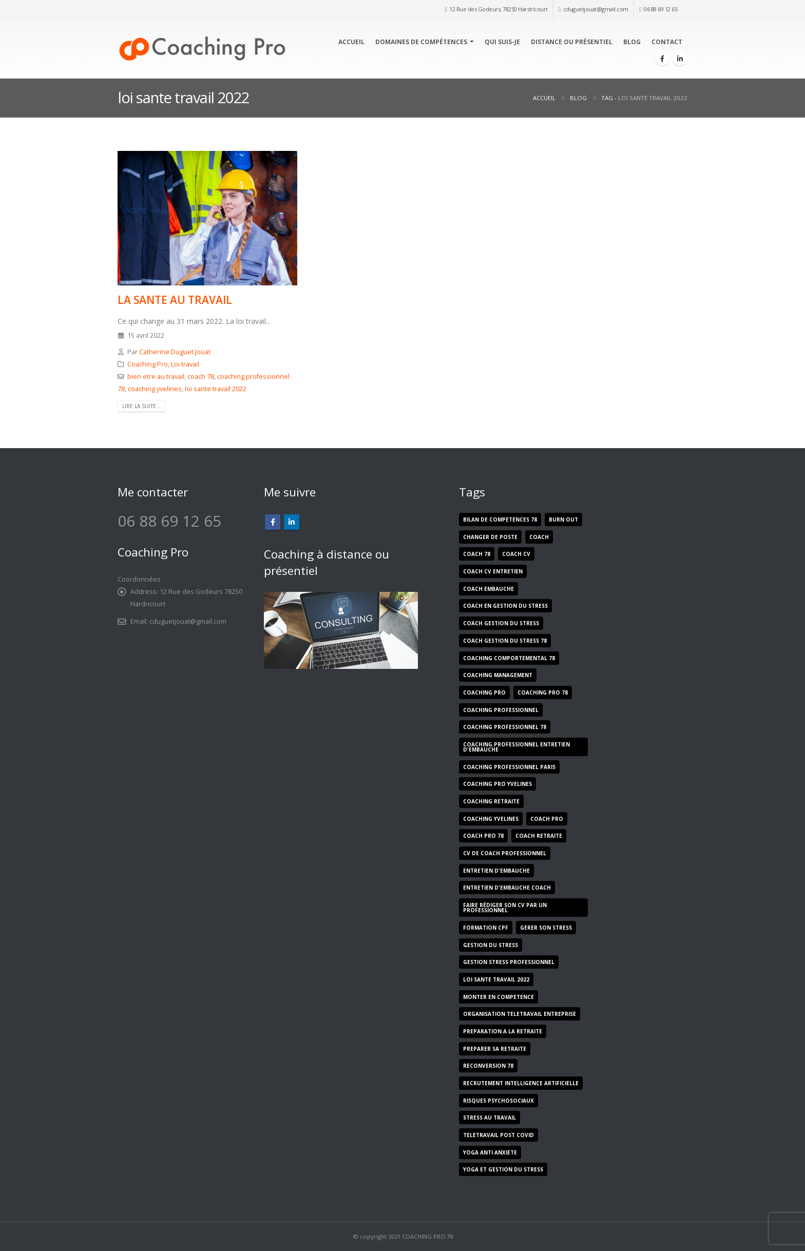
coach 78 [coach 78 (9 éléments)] (476, 553)
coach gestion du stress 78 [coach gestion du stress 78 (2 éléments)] (505, 640)
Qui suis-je (502, 41)
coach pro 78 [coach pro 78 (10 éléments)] (483, 835)
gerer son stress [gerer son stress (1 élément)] (546, 927)
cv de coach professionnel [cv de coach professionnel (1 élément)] (504, 853)
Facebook (272, 522)
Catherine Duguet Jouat (174, 352)
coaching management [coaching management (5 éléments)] (497, 675)
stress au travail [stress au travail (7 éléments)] (489, 1117)
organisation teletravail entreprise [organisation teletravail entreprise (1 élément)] (519, 1013)
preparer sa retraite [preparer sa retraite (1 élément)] (494, 1048)
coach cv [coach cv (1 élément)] (516, 553)
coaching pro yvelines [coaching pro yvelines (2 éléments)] (497, 783)
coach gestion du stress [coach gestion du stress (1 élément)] (501, 623)
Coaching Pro (147, 364)
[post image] (207, 218)
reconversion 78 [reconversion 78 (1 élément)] (488, 1065)
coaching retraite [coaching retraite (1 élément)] (491, 801)
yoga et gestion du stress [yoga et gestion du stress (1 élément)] (503, 1169)
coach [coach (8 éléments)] (539, 537)
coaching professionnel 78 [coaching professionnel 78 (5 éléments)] (504, 726)
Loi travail (185, 364)
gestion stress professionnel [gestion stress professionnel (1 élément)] (508, 962)
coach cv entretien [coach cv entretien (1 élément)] (493, 571)
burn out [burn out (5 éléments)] (563, 519)
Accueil (351, 41)
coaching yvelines (155, 388)
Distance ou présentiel (571, 41)
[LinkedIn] (680, 58)
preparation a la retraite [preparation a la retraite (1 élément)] (502, 1031)
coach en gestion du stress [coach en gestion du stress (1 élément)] (505, 605)
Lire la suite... (141, 406)
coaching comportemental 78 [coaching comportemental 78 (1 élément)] (509, 658)
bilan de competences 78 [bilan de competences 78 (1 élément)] (500, 519)
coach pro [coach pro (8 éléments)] (546, 818)
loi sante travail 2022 (215, 388)
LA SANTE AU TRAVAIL (175, 300)
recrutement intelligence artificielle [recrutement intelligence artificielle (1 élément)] (521, 1083)
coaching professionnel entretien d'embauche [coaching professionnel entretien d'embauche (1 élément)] (516, 747)
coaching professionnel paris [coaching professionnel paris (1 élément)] (509, 767)
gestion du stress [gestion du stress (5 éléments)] (490, 945)
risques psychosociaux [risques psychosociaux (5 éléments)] (498, 1100)
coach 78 (200, 376)
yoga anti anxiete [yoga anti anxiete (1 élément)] (490, 1152)
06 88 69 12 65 (660, 9)
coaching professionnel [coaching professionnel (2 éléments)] (501, 710)
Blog (632, 41)
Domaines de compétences (421, 41)
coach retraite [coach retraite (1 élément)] (538, 835)
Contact (666, 41)
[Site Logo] (202, 49)
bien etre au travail (155, 376)
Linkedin (291, 522)
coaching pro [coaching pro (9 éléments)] (484, 692)
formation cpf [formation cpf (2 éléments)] (485, 927)
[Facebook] (662, 58)
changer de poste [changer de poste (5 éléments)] (490, 537)
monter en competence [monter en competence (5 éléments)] (498, 996)
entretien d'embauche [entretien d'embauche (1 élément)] (496, 870)
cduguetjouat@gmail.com (595, 9)
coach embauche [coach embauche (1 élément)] (488, 588)
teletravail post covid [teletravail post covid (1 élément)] (498, 1135)
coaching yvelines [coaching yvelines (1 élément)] (491, 818)
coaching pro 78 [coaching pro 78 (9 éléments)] (543, 692)
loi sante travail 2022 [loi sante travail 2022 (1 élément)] (496, 979)
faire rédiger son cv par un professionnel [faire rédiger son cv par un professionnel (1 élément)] (505, 907)
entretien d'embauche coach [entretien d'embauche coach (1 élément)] (507, 887)
